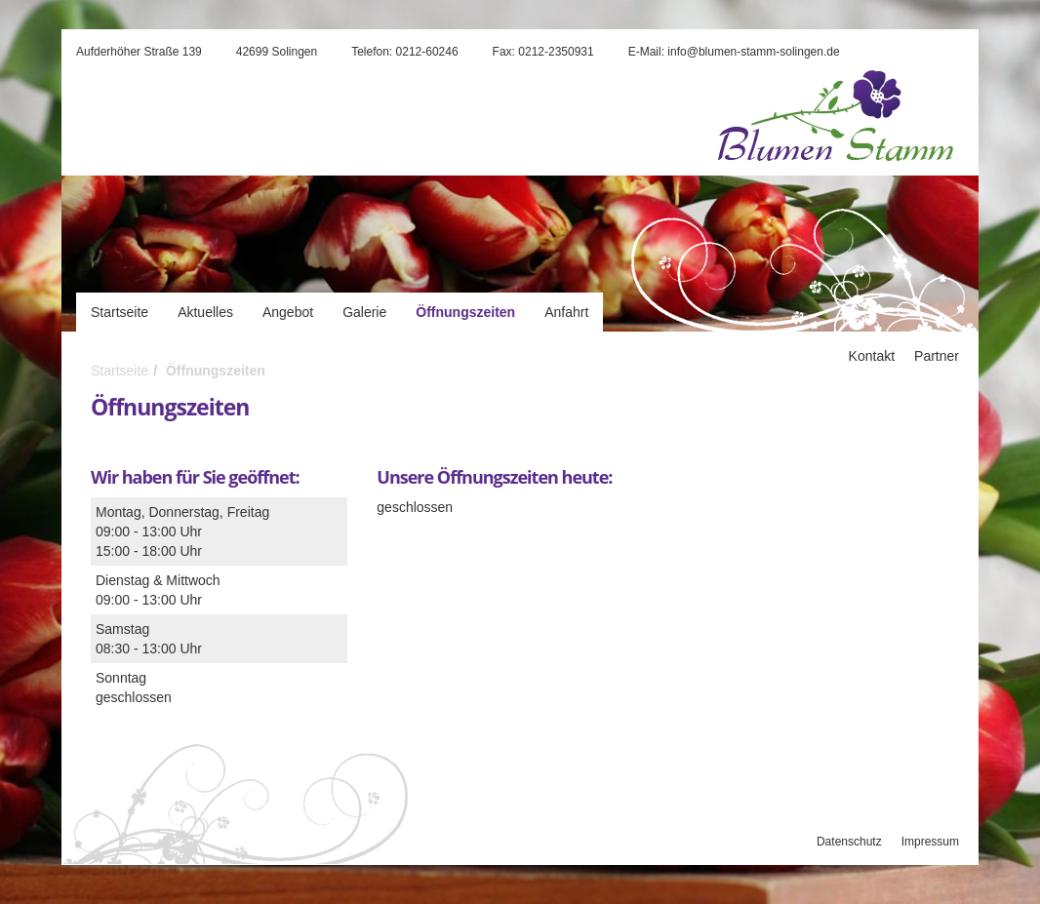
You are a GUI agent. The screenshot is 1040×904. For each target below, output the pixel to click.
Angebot (287, 312)
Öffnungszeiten (465, 312)
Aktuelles (205, 312)
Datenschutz (849, 841)
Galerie (364, 312)
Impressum (930, 841)
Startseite (119, 312)
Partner (936, 356)
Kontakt (872, 356)
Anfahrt (566, 312)
